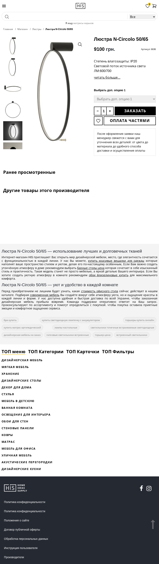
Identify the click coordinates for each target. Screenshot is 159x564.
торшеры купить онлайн (139, 320)
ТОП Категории (46, 351)
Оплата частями (130, 120)
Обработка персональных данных (26, 538)
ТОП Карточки (82, 351)
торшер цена (102, 335)
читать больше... (107, 77)
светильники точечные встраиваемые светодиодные (122, 327)
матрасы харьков (83, 23)
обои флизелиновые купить (108, 275)
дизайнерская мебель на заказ (22, 335)
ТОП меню (13, 351)
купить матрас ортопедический (22, 327)
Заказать (135, 110)
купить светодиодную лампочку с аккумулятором (71, 320)
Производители (14, 557)
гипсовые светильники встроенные (68, 335)
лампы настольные (66, 327)
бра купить (10, 320)
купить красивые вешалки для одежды (116, 261)
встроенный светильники (131, 335)
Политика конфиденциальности (24, 502)
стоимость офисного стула (99, 291)
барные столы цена (90, 268)
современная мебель (44, 295)
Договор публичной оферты (22, 529)
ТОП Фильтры (118, 351)
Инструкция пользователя (21, 548)
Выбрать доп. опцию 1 (109, 90)
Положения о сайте (16, 520)
